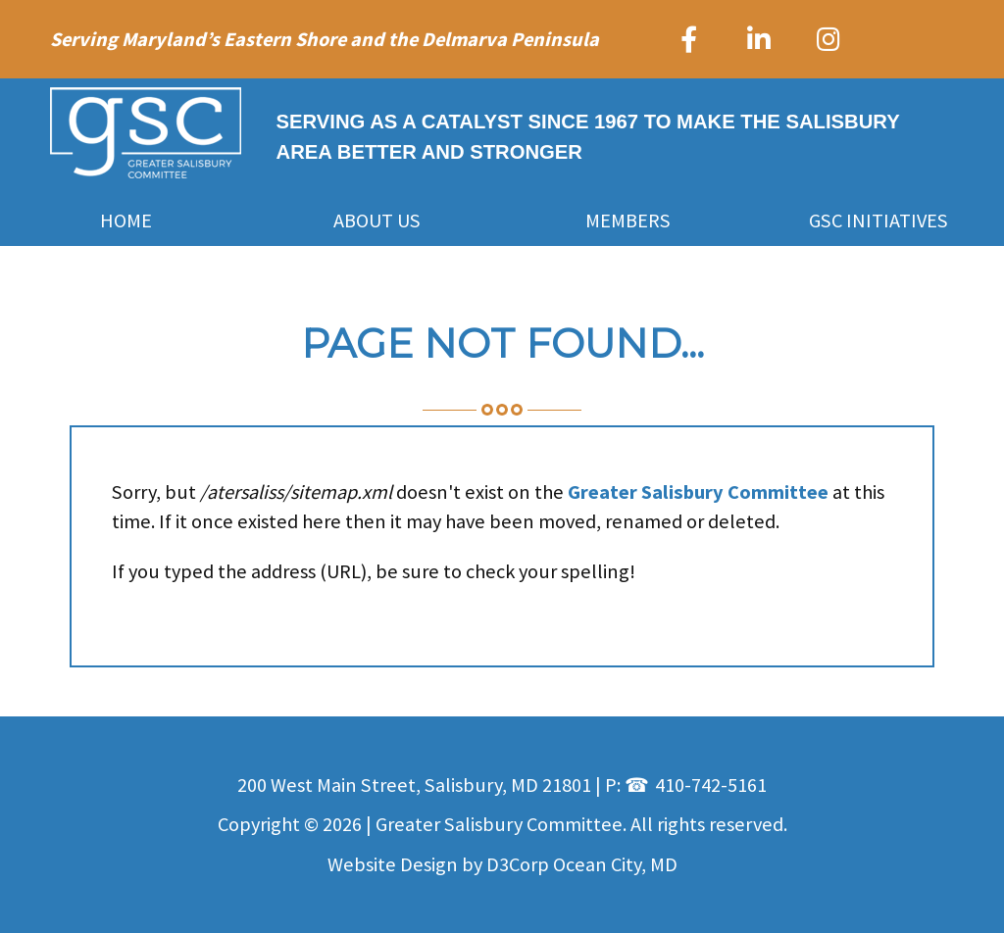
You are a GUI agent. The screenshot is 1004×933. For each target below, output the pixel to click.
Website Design (392, 864)
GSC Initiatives (878, 220)
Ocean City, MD (615, 864)
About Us (377, 220)
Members (628, 220)
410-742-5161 (711, 785)
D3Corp (517, 864)
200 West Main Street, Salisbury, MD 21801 (414, 785)
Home (126, 220)
